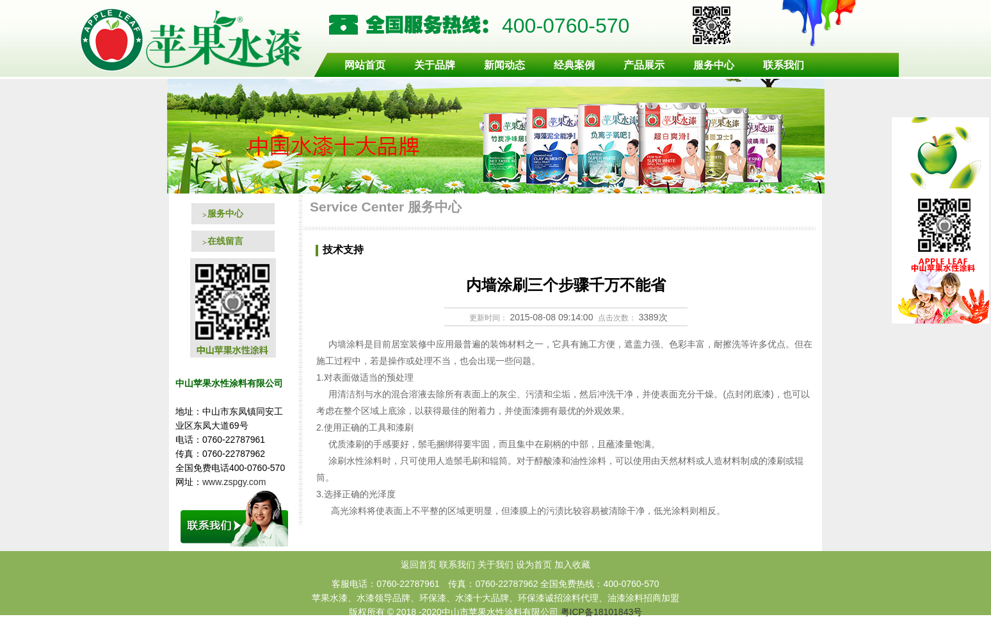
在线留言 (225, 241)
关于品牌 (434, 65)
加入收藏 (572, 564)
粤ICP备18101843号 (602, 612)
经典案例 (574, 65)
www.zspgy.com (235, 482)
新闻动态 (504, 65)
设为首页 (534, 564)
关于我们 (495, 564)
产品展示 (644, 65)
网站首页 (364, 65)
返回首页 (419, 564)
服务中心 (713, 65)
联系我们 (783, 65)
